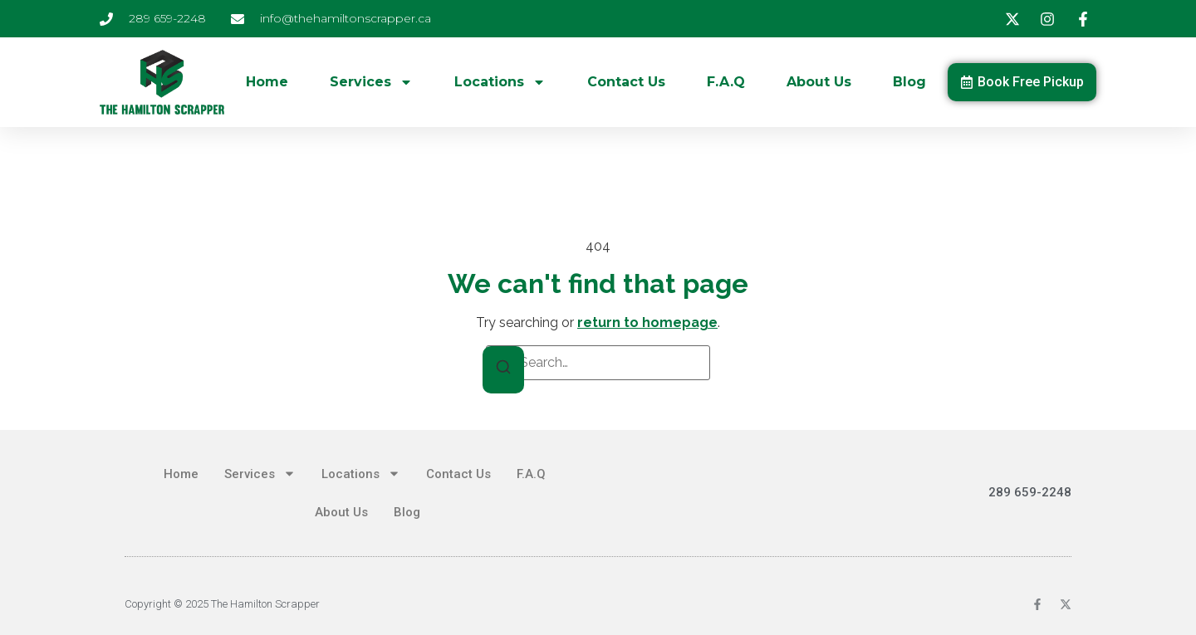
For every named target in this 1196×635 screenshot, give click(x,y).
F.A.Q (726, 82)
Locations (500, 82)
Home (267, 82)
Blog (909, 82)
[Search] (503, 369)
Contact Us (626, 82)
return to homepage (647, 322)
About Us (819, 82)
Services (371, 82)
